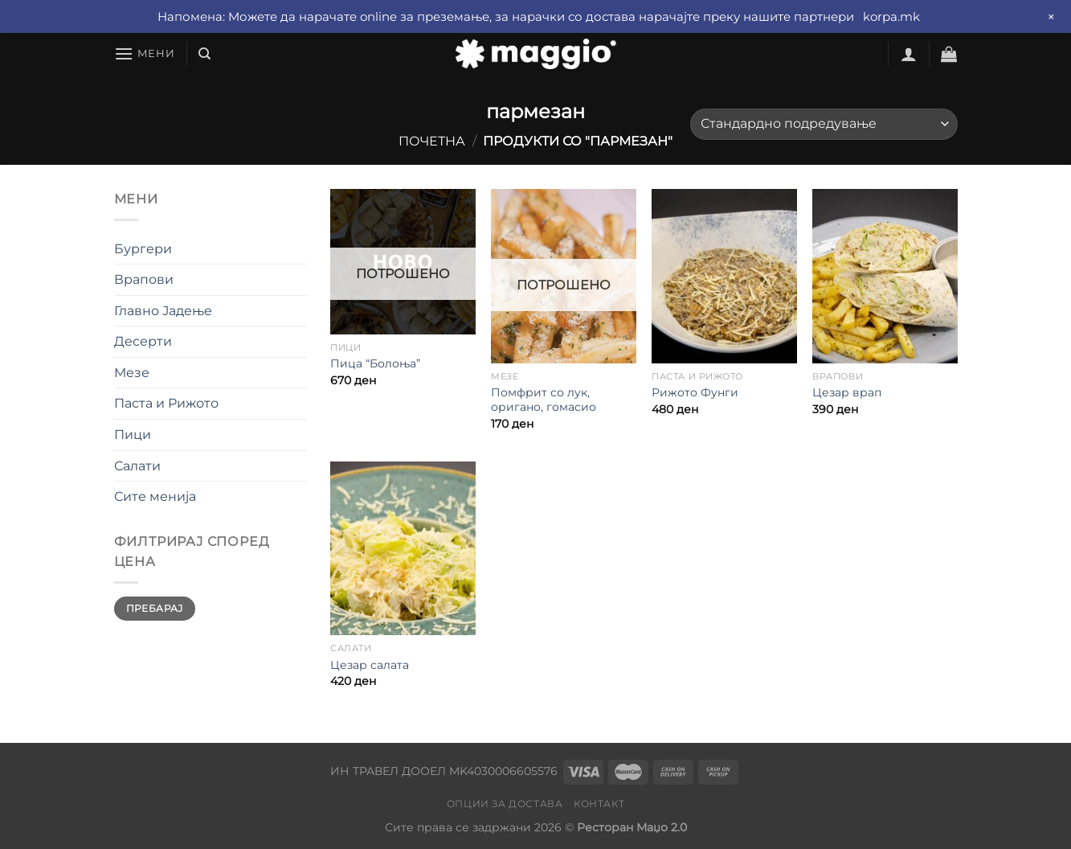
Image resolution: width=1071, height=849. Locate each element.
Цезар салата (369, 665)
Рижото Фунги (695, 392)
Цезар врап (846, 392)
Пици (132, 434)
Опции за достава (505, 804)
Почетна (432, 141)
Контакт (599, 804)
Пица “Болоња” (375, 363)
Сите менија (155, 496)
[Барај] (204, 54)
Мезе (131, 372)
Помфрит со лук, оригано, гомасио (543, 400)
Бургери (143, 248)
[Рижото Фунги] (724, 276)
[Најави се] (909, 54)
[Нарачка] (823, 124)
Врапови (144, 279)
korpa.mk (891, 16)
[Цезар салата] (402, 548)
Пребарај (154, 608)
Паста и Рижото (166, 403)
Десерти (143, 341)
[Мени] (144, 53)
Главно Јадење (163, 310)
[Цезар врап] (884, 276)
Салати (137, 466)
